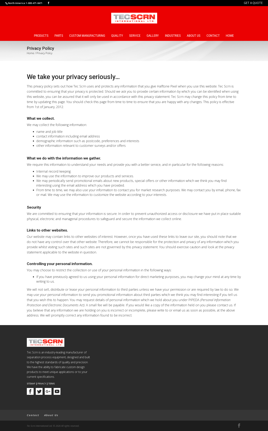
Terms (51, 383)
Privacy (42, 383)
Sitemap (31, 383)
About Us (193, 36)
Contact (213, 36)
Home (230, 36)
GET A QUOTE (253, 3)
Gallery (153, 36)
